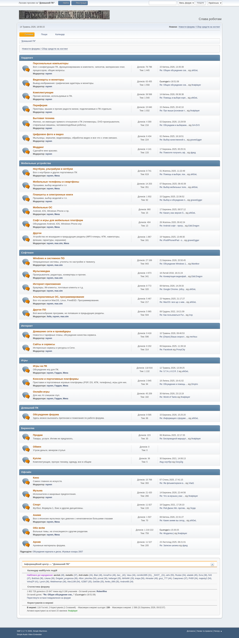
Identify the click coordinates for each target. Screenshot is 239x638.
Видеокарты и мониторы (48, 79)
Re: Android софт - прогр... (172, 226)
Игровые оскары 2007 (72, 551)
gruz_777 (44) (165, 578)
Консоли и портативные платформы (56, 378)
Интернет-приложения (47, 284)
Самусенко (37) (180, 578)
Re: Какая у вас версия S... (172, 213)
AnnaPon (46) (109, 575)
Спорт (37, 504)
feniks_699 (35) (112, 581)
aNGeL (195, 70)
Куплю (37, 458)
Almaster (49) (151, 578)
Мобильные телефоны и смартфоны (56, 181)
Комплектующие (43, 92)
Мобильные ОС (42, 207)
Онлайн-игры (41, 391)
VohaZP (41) (32, 581)
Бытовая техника (43, 118)
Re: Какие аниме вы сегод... (173, 520)
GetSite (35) (98, 581)
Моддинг (38, 147)
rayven (49, 73)
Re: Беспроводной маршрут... (174, 438)
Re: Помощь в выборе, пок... (173, 174)
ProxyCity (180, 349)
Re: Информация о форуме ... (174, 418)
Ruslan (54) (180, 575)
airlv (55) (170, 575)
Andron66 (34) (126, 581)
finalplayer (196, 85)
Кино (36, 477)
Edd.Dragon (193, 226)
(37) (71, 575)
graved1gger (196, 140)
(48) (59, 575)
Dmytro (194, 384)
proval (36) (102, 578)
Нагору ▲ (218, 631)
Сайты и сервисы (44, 344)
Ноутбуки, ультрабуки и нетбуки (53, 169)
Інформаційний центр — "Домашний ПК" (47, 564)
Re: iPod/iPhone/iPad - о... (172, 240)
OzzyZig (179, 462)
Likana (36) (49, 578)
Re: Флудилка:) (167, 533)
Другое (37, 233)
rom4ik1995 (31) (144, 575)
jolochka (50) (90, 578)
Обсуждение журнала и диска (47, 551)
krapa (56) (140, 578)
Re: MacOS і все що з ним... (173, 302)
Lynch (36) (44, 581)
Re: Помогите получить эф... (173, 152)
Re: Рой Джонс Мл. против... (173, 508)
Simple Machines (40, 631)
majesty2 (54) (205, 578)
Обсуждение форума (46, 414)
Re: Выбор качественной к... (173, 140)
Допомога (191, 631)
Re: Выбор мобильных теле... (174, 187)
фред (193, 152)
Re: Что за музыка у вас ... (172, 496)
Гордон (58, 373)
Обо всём (39, 527)
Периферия (40, 105)
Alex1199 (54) (73, 581)
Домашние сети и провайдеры (52, 331)
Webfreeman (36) (58, 581)
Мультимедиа (41, 271)
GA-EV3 (195, 125)
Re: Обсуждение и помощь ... (174, 384)
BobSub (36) (37, 578)
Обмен (37, 446)
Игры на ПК (40, 366)
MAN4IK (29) (128, 578)
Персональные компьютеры (50, 63)
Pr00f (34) (193, 578)
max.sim (58, 243)
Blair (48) (98, 575)
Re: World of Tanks (168, 397)
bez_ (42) (121, 575)
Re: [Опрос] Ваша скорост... (173, 337)
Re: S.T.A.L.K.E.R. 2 (169, 371)
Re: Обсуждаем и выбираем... (174, 125)
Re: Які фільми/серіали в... (172, 483)
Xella (49, 316)
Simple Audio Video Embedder (29, 634)
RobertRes (101, 591)
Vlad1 (191, 483)
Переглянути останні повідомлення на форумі (49, 598)
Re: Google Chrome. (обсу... (172, 289)
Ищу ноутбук (166, 462)
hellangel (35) (115, 578)
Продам (38, 435)
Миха (57, 176)
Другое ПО (39, 309)
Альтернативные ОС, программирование (58, 296)
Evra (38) (203, 575)
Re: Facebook (166, 349)
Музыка (37, 490)
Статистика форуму (37, 586)
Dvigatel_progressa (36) (67, 578)
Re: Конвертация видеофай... (174, 276)
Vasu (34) (131, 575)
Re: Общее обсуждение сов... (174, 70)
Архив (37, 542)
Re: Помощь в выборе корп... (173, 98)
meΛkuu (193, 337)
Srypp (193, 508)
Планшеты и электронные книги (53, 194)
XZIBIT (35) (86, 581)
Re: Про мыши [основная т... (173, 110)
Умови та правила (204, 631)
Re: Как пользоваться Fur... (172, 315)
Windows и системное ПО (49, 258)
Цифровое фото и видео (48, 134)
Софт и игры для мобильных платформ (58, 220)
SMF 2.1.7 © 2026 (24, 631)
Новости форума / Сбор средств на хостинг (199, 27)
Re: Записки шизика (169, 545)
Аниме (37, 515)
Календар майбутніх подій (40, 570)
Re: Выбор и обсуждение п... (173, 200)
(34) (86, 575)
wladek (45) (192, 575)
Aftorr (81, 578)
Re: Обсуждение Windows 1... (174, 264)
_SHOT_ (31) (159, 575)
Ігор (191, 315)
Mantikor (195, 264)
